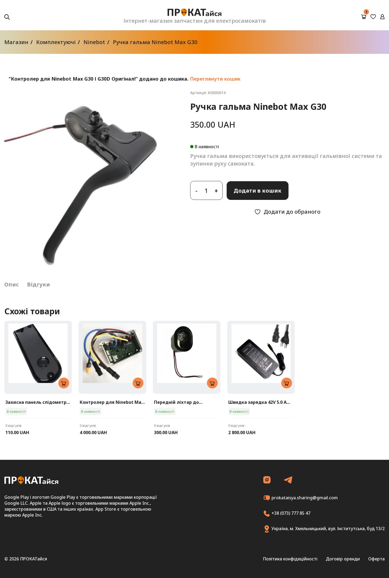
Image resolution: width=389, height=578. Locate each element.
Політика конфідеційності (290, 559)
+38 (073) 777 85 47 (286, 513)
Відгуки (38, 284)
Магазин (16, 42)
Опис (11, 284)
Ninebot (94, 42)
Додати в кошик (257, 190)
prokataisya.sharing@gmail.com (300, 498)
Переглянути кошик (215, 78)
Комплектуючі (56, 42)
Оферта (376, 559)
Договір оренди (343, 559)
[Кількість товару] (206, 190)
